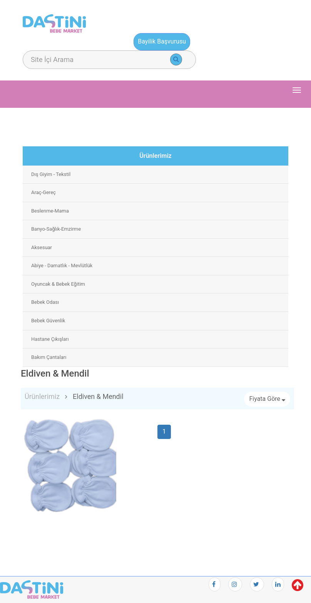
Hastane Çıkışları (50, 339)
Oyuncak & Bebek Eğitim (58, 284)
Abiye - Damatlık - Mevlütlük (61, 265)
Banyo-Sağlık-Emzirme (56, 229)
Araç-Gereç (43, 192)
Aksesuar (41, 247)
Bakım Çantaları (49, 357)
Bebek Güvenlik (48, 320)
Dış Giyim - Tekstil (50, 174)
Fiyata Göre (267, 398)
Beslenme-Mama (50, 211)
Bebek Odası (45, 302)
